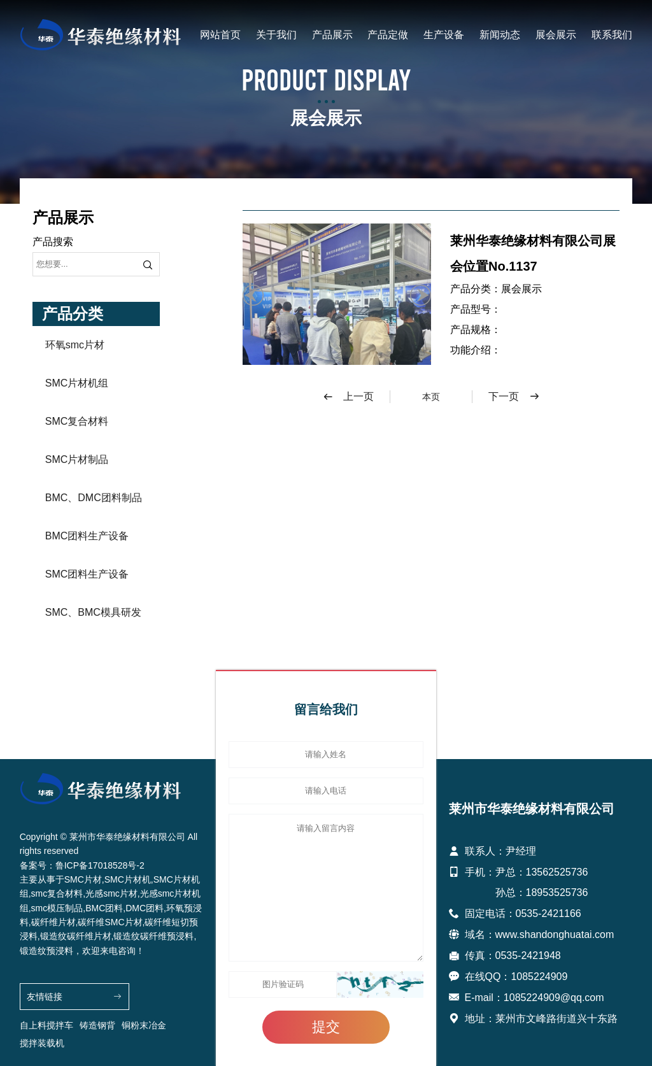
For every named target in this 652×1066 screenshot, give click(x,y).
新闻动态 (499, 34)
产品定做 (387, 34)
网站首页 (220, 34)
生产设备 (443, 34)
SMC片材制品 (77, 459)
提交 (326, 1027)
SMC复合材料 (77, 421)
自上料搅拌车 (46, 1025)
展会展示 (555, 34)
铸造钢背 (97, 1025)
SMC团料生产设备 (87, 574)
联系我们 (612, 34)
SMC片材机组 (77, 383)
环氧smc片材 (74, 344)
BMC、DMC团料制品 (93, 497)
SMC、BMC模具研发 (93, 612)
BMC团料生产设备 (87, 535)
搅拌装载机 (42, 1043)
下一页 (514, 396)
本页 (431, 397)
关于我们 (276, 34)
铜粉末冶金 (144, 1025)
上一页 (348, 396)
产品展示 (332, 34)
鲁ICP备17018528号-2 (100, 865)
